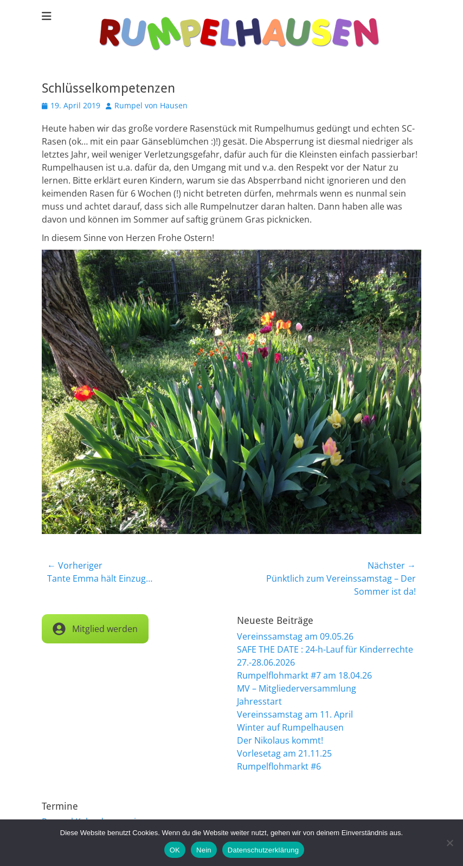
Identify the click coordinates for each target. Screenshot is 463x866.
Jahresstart (259, 701)
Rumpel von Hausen (151, 105)
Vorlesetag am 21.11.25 (284, 753)
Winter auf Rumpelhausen (290, 727)
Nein (203, 850)
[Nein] (449, 842)
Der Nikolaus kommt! (280, 740)
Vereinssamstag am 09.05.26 (295, 636)
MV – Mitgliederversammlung (296, 688)
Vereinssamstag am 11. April (295, 714)
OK (175, 850)
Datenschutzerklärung (263, 850)
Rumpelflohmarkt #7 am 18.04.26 (304, 675)
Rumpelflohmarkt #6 (279, 766)
